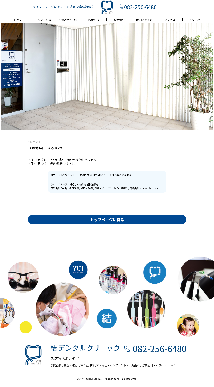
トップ (18, 19)
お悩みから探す (68, 19)
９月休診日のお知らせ (45, 147)
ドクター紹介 (43, 19)
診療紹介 (93, 19)
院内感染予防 (144, 19)
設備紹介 (119, 19)
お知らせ (195, 19)
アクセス (169, 19)
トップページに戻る (107, 219)
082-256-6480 (140, 7)
